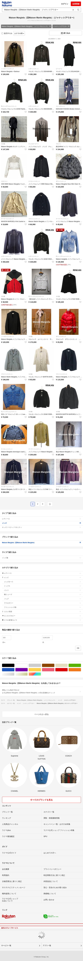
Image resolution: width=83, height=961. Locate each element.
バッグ (42, 599)
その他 (3, 144)
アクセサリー (42, 603)
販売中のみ (7, 33)
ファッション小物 (42, 607)
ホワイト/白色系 (27, 665)
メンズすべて (42, 582)
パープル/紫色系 (27, 670)
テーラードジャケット (7, 218)
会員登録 (75, 4)
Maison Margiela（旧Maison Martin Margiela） (41, 543)
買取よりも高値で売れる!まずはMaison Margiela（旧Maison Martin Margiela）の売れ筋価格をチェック (41, 691)
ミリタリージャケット (7, 68)
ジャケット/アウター (61, 26)
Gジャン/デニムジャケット (9, 106)
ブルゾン (58, 144)
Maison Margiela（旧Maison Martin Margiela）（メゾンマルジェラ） (26, 26)
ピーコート (59, 68)
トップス (42, 586)
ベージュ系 (67, 665)
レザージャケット (34, 68)
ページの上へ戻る (41, 714)
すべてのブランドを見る (41, 800)
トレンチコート (60, 106)
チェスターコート (34, 144)
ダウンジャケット (61, 181)
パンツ (42, 590)
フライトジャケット (34, 218)
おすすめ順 (19, 33)
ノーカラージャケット (7, 336)
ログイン (64, 4)
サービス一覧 (6, 945)
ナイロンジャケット (34, 181)
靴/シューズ (42, 594)
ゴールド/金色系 (27, 674)
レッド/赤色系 (67, 670)
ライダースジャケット (7, 486)
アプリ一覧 (47, 945)
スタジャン (4, 181)
